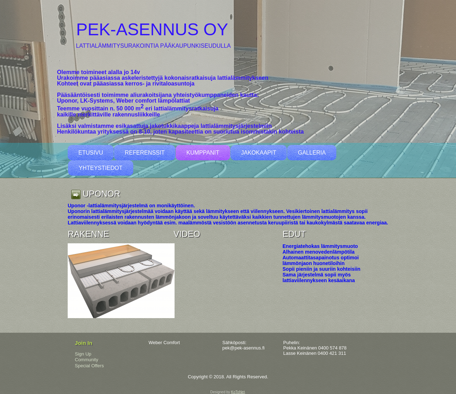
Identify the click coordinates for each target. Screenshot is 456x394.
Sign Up (83, 354)
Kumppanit (202, 153)
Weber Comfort (164, 342)
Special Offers (89, 365)
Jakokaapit (258, 153)
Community (86, 359)
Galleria (312, 153)
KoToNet (238, 392)
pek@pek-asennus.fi (243, 348)
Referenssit (145, 153)
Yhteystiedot (101, 168)
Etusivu (90, 153)
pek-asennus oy (152, 29)
